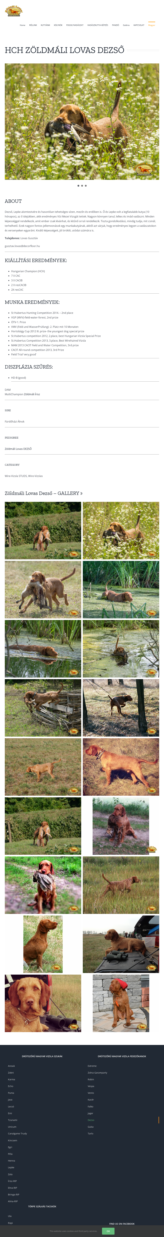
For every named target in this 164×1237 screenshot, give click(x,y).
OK (108, 1231)
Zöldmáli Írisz (32, 394)
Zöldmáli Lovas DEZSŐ (18, 449)
